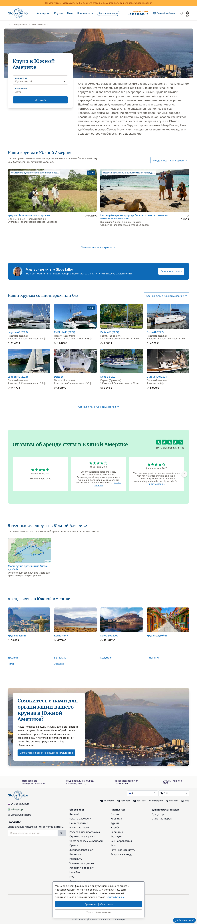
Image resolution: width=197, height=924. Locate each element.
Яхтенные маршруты (123, 850)
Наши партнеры (79, 827)
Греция (115, 814)
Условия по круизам (81, 863)
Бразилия (13, 657)
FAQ (71, 876)
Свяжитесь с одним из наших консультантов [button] (46, 752)
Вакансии (75, 854)
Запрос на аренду (121, 854)
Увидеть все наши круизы (170, 160)
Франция (116, 836)
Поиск (40, 100)
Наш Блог (75, 872)
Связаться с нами (20, 814)
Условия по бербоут (81, 867)
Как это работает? (80, 818)
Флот (114, 845)
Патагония (153, 657)
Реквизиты (75, 858)
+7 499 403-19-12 (18, 804)
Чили (11, 663)
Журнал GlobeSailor (81, 850)
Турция (115, 823)
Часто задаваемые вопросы (86, 841)
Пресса (73, 845)
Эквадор (59, 663)
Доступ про (158, 814)
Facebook (123, 800)
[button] (43, 13)
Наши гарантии (78, 823)
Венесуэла (60, 657)
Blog (185, 800)
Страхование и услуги (82, 836)
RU (142, 793)
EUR (174, 793)
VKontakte (107, 800)
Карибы (115, 827)
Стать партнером (162, 818)
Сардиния (117, 832)
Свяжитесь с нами (171, 271)
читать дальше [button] (157, 483)
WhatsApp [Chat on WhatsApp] (15, 809)
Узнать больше (116, 897)
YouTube (139, 800)
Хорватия (116, 818)
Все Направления (121, 841)
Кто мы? (74, 814)
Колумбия (106, 657)
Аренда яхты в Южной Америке (166, 296)
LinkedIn (172, 800)
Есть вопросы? (184, 920)
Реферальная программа (84, 832)
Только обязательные (98, 912)
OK (61, 833)
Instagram (156, 800)
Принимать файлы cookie (98, 904)
